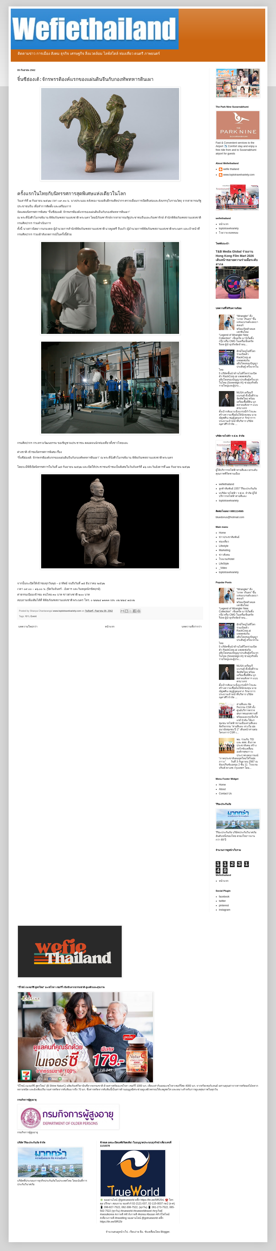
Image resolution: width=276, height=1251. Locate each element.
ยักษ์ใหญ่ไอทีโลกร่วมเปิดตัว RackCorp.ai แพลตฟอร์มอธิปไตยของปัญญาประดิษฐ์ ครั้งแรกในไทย (238, 360)
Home (222, 532)
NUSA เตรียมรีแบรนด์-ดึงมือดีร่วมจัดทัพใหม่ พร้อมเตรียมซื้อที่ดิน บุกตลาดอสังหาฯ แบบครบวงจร (247, 400)
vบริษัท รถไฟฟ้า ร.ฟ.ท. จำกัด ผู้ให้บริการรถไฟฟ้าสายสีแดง (238, 495)
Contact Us (225, 793)
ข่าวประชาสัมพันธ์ (229, 537)
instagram (224, 909)
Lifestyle (223, 545)
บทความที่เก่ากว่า (192, 626)
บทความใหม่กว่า (27, 626)
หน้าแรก (109, 626)
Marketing (224, 550)
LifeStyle (224, 563)
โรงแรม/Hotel (226, 559)
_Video (223, 567)
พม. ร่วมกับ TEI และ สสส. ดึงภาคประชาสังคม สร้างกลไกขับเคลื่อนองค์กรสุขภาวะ (247, 745)
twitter (222, 900)
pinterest (224, 905)
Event (34, 616)
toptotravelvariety (229, 228)
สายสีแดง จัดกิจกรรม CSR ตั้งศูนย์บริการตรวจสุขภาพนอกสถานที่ (247, 709)
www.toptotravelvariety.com (238, 174)
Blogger (165, 1231)
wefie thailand (231, 169)
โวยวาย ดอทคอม (228, 232)
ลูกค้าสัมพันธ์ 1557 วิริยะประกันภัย (238, 488)
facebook (224, 896)
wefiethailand (226, 484)
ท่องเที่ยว (224, 541)
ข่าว (27, 616)
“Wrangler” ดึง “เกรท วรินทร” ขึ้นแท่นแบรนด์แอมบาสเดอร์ (247, 320)
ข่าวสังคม (224, 554)
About (222, 789)
